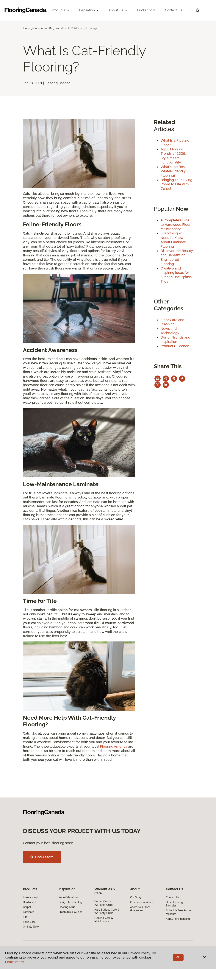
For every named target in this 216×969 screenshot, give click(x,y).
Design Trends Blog (70, 902)
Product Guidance (175, 346)
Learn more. (15, 962)
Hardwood (29, 902)
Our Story (136, 897)
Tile (25, 916)
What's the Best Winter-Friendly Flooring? (173, 171)
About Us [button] (118, 10)
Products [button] (60, 10)
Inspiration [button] (89, 10)
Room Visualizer (68, 897)
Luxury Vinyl (30, 897)
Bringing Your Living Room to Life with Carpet (176, 184)
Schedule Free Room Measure (178, 912)
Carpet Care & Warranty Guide (103, 903)
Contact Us (173, 10)
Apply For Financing (178, 918)
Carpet (27, 907)
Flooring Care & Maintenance (103, 919)
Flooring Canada (33, 28)
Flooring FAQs (67, 907)
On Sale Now (31, 926)
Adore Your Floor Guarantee (140, 909)
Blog (51, 28)
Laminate (28, 911)
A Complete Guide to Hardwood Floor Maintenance (176, 224)
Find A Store (42, 857)
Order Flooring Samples (174, 904)
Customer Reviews (141, 902)
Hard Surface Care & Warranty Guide (106, 911)
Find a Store (146, 10)
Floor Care (29, 921)
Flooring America (113, 746)
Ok (178, 957)
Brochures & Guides (70, 911)
